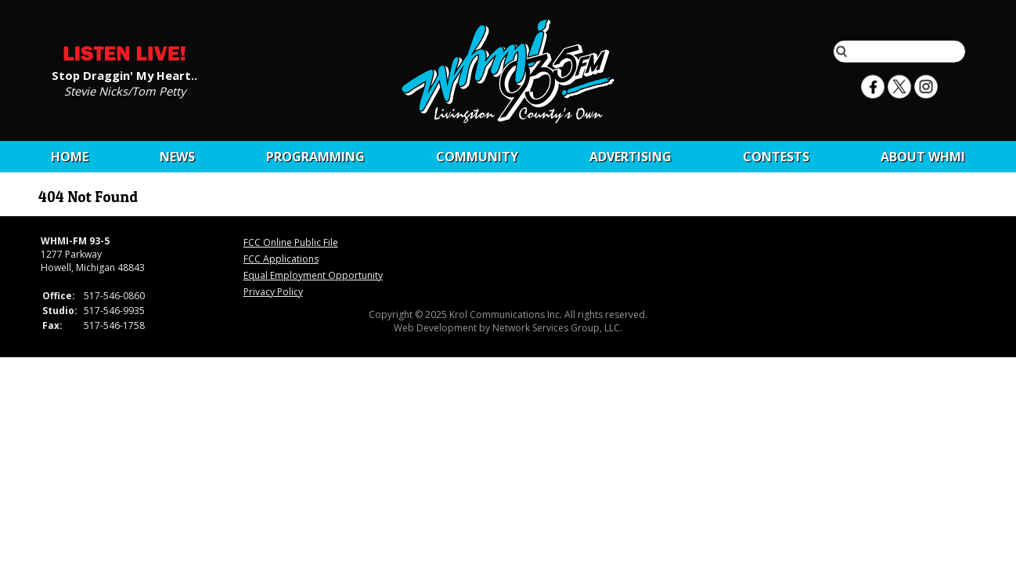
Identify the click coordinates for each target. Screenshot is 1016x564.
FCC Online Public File (290, 242)
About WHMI (923, 156)
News (177, 156)
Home (69, 156)
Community (477, 156)
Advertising (630, 156)
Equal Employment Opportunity (313, 275)
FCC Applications (281, 259)
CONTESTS (776, 156)
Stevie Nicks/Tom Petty (125, 90)
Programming (315, 156)
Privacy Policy (273, 291)
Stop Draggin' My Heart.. (124, 74)
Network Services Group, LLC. (557, 327)
